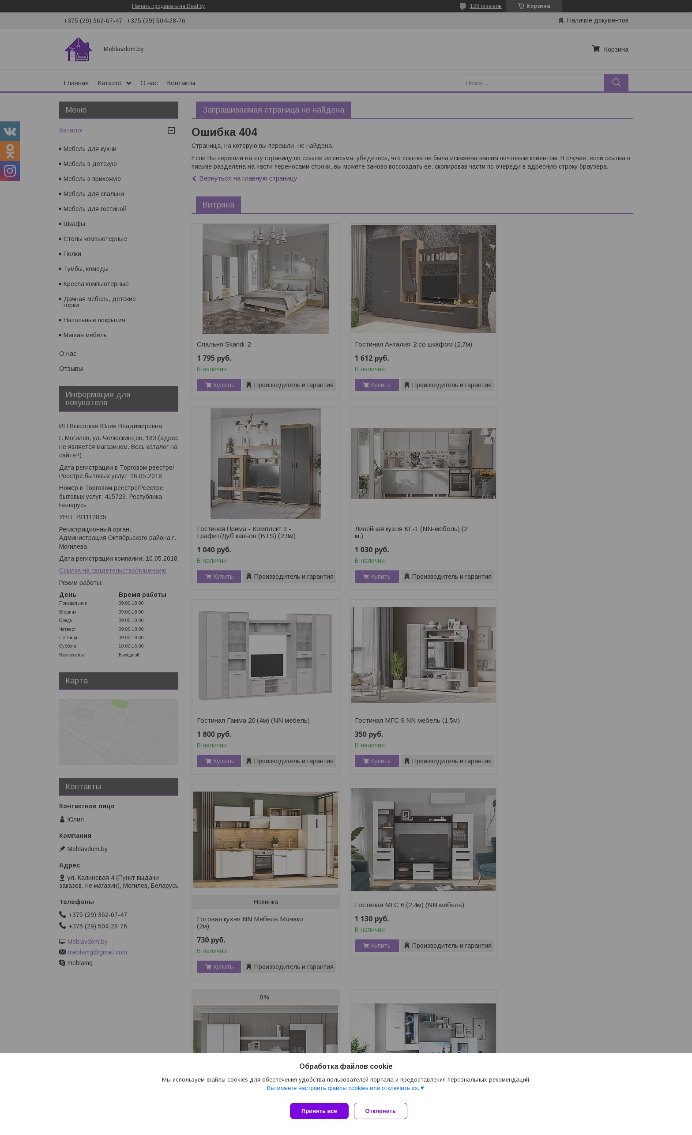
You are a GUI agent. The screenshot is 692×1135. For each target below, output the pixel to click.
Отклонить (384, 1111)
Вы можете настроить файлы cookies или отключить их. (343, 1091)
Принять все (319, 1111)
